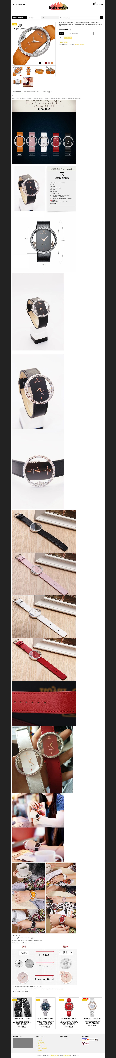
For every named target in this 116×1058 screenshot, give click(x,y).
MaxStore (66, 1055)
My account (41, 1042)
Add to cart (68, 38)
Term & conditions (42, 1048)
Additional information (31, 92)
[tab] (17, 91)
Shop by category (18, 17)
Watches (77, 44)
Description (17, 92)
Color (61, 33)
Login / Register (19, 4)
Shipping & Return (42, 1047)
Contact (40, 1040)
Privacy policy (41, 1043)
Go (101, 17)
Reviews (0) (46, 92)
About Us (40, 1039)
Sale (39, 1045)
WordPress (54, 1055)
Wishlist (40, 1050)
